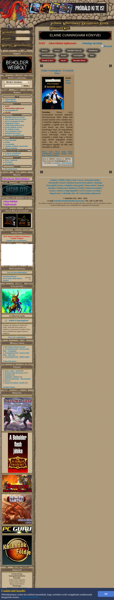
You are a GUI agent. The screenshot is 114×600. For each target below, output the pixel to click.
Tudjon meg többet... (30, 597)
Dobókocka (93, 50)
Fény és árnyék (47, 155)
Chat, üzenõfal (10, 140)
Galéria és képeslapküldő (67, 191)
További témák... (9, 387)
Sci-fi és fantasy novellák (89, 191)
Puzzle (63, 55)
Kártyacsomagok (11, 121)
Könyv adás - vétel (12, 371)
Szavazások (9, 164)
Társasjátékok (10, 131)
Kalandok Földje (92, 180)
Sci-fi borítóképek (12, 155)
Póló (92, 55)
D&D (70, 154)
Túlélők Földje (64, 180)
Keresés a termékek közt (14, 135)
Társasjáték (78, 55)
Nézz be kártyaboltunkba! (17, 272)
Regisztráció (55, 193)
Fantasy (56, 155)
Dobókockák (10, 133)
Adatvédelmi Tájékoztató (10, 203)
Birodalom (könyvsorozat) (15, 347)
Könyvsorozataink (93, 188)
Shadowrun (62, 188)
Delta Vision (68, 81)
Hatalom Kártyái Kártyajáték (79, 183)
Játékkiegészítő (48, 55)
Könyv (57, 50)
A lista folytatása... (10, 361)
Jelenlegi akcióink (92, 43)
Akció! (63, 60)
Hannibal (8, 375)
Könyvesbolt (90, 185)
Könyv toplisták (11, 160)
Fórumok (8, 162)
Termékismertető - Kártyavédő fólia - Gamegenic (16, 350)
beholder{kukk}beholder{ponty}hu (69, 201)
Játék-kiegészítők (11, 125)
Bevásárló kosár (11, 169)
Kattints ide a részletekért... (17, 240)
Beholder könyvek (12, 117)
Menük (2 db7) (47, 60)
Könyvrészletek (11, 148)
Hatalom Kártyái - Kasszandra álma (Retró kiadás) (12, 278)
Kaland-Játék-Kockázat (14, 373)
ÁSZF (41, 43)
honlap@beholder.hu (17, 576)
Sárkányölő (53, 183)
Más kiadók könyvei (13, 119)
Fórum (52, 191)
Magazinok (9, 123)
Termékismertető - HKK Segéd (17, 357)
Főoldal (53, 180)
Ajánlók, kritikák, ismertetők (16, 146)
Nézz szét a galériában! (17, 337)
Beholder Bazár (79, 60)
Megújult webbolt (12, 377)
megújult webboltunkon (62, 163)
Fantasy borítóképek (13, 153)
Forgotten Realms (60, 154)
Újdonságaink (10, 99)
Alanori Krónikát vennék (14, 383)
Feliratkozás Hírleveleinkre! (16, 179)
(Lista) (22, 117)
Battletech (72, 188)
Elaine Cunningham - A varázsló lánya (57, 72)
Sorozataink (9, 144)
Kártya (44, 50)
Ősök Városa (77, 180)
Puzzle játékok (10, 127)
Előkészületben (11, 101)
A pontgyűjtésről (11, 110)
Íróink (7, 142)
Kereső (108, 46)
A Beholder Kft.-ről (70, 193)
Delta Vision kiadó (57, 152)
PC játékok (9, 129)
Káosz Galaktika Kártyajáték (70, 185)
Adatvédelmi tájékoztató (62, 43)
